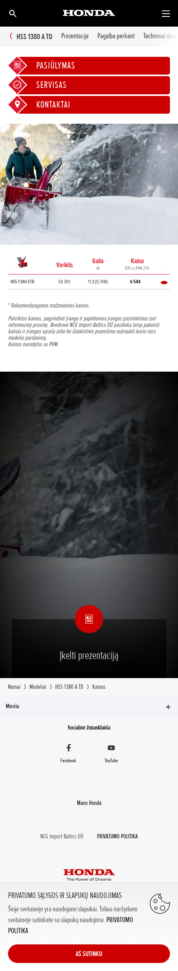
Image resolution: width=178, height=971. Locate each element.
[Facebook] (68, 754)
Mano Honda (89, 803)
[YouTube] (111, 754)
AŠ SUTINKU (89, 953)
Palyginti (164, 282)
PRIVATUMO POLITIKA (117, 836)
